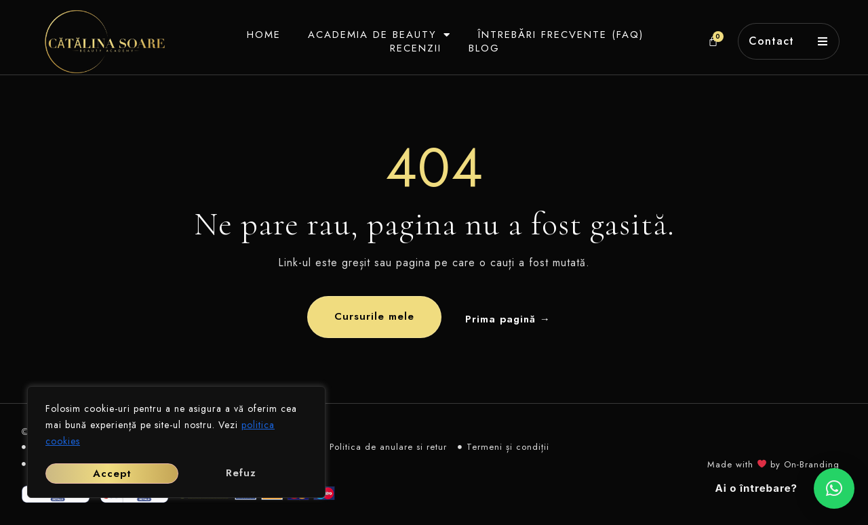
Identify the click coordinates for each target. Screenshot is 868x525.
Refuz (107, 473)
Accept (241, 473)
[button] (834, 488)
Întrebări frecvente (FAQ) (556, 34)
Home (259, 34)
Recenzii (411, 48)
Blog (479, 48)
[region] (176, 444)
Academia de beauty (374, 34)
